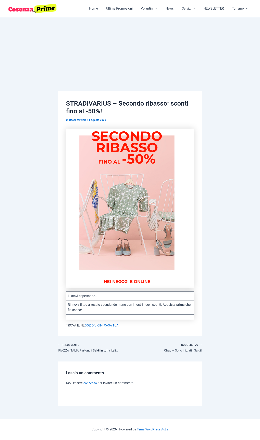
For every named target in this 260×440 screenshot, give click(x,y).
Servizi (192, 8)
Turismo (241, 8)
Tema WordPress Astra (152, 430)
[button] (163, 8)
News (175, 8)
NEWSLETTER (216, 8)
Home (104, 8)
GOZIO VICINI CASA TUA (102, 325)
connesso (90, 383)
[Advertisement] (130, 47)
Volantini (156, 8)
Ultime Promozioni (128, 8)
